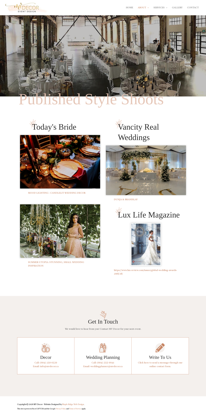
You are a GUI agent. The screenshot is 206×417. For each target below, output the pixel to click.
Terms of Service (75, 409)
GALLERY (177, 8)
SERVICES (159, 8)
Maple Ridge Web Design (73, 404)
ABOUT (142, 8)
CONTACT (193, 8)
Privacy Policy (61, 409)
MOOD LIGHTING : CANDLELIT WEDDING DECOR (57, 193)
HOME (129, 8)
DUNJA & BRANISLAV (126, 199)
